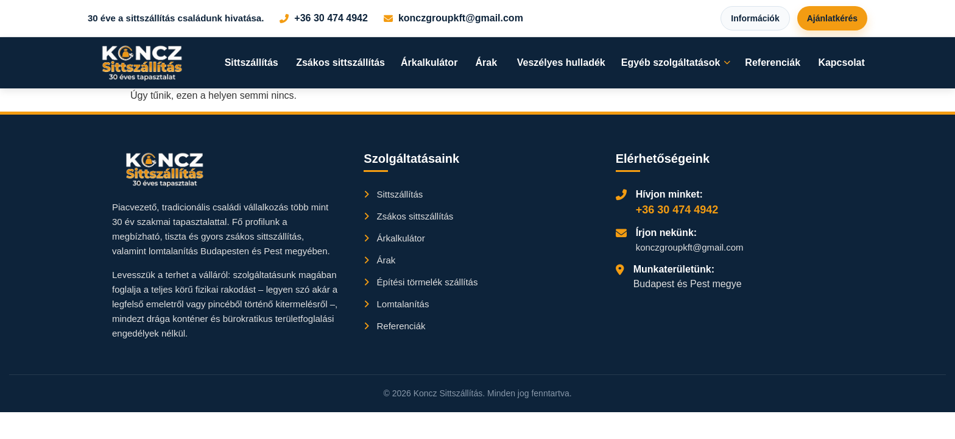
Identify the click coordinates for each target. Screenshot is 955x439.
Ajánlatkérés (832, 18)
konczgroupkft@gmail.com (460, 18)
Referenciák (772, 62)
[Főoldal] (143, 63)
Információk (755, 18)
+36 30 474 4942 (331, 18)
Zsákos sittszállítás (340, 62)
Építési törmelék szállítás (420, 282)
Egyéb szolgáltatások (676, 62)
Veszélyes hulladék (561, 62)
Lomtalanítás (396, 304)
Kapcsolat (841, 62)
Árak (487, 62)
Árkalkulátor (429, 62)
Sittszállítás (251, 62)
